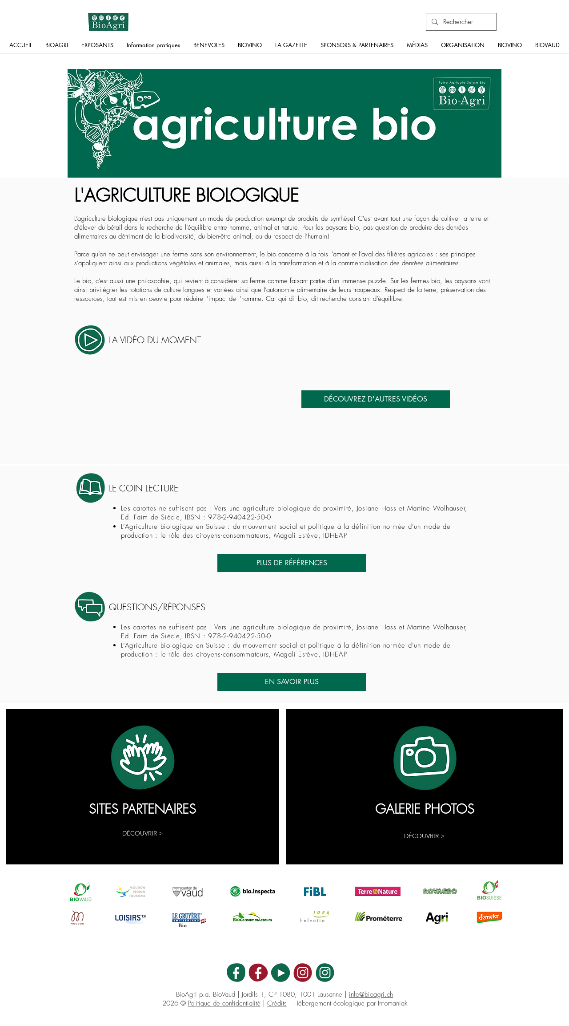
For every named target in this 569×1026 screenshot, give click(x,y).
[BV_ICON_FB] (258, 972)
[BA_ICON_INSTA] (325, 972)
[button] (57, 48)
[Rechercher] (460, 21)
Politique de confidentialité (224, 1003)
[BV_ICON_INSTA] (303, 972)
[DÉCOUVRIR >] (142, 833)
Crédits (277, 1003)
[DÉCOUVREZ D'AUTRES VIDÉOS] (375, 399)
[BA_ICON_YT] (280, 972)
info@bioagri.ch (371, 994)
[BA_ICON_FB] (236, 972)
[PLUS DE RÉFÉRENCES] (291, 563)
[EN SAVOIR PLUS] (291, 682)
